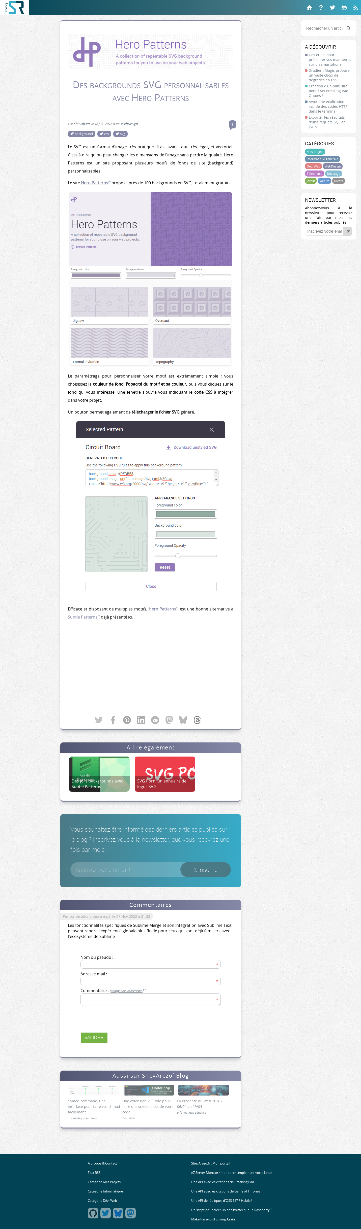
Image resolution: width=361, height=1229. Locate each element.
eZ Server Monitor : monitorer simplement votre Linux (231, 1173)
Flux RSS (94, 1173)
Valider (94, 1037)
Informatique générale (322, 159)
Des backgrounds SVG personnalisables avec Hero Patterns (151, 91)
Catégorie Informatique (105, 1191)
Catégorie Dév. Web (102, 1201)
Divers (338, 181)
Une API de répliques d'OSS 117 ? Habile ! (221, 1201)
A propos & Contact (102, 1163)
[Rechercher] (348, 28)
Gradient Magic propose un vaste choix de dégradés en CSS (329, 75)
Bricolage (333, 174)
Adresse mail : (93, 974)
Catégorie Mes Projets (104, 1182)
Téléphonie (314, 174)
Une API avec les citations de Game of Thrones (225, 1191)
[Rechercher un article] (328, 28)
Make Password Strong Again (213, 1219)
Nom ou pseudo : (96, 957)
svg (122, 134)
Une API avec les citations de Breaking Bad (222, 1182)
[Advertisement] (150, 668)
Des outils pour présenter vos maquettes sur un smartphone (330, 59)
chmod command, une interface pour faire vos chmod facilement (94, 1106)
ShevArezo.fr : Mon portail (210, 1163)
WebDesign (333, 166)
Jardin (311, 181)
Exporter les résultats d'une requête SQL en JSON (327, 122)
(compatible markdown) (126, 991)
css (106, 134)
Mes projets (315, 152)
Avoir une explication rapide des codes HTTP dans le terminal (328, 106)
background (84, 134)
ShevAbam (82, 124)
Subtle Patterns (82, 617)
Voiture (324, 181)
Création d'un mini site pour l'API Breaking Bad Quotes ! (328, 91)
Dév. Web (313, 166)
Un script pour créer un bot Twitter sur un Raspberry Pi (232, 1210)
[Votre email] (328, 231)
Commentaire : (113, 990)
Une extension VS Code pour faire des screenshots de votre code (148, 1106)
